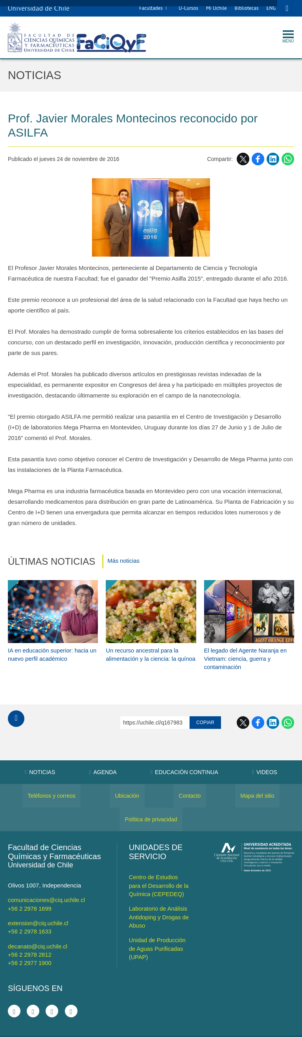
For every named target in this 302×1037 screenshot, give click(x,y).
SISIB (140, 1030)
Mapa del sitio (257, 784)
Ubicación (127, 784)
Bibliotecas (245, 8)
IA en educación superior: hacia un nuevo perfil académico (49, 643)
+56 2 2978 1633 (30, 919)
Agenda (102, 761)
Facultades (150, 8)
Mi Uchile (215, 8)
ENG (269, 8)
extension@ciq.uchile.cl (39, 911)
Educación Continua (184, 761)
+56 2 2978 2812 (30, 942)
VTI (154, 1030)
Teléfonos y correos (51, 784)
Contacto (190, 784)
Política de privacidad (151, 808)
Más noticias (123, 561)
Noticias (36, 75)
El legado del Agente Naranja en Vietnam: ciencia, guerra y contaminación (246, 647)
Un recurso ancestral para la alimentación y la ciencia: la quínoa (143, 647)
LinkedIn (272, 159)
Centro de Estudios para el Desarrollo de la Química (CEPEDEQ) (159, 873)
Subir (16, 707)
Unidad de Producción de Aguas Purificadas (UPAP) (158, 936)
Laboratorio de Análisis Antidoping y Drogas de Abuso (159, 905)
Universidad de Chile (182, 1030)
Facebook (258, 159)
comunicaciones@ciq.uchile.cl (47, 888)
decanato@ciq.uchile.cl (38, 934)
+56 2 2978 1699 (30, 896)
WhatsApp (288, 159)
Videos (264, 761)
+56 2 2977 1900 (30, 950)
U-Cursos (187, 8)
